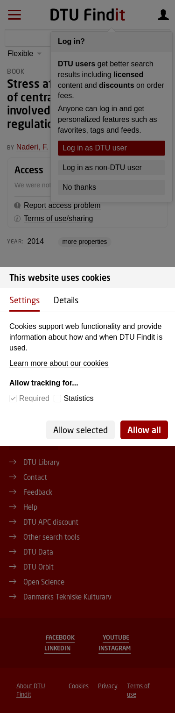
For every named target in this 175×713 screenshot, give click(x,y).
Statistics (78, 398)
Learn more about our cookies (59, 363)
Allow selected (80, 430)
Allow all (144, 430)
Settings (24, 300)
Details (66, 300)
